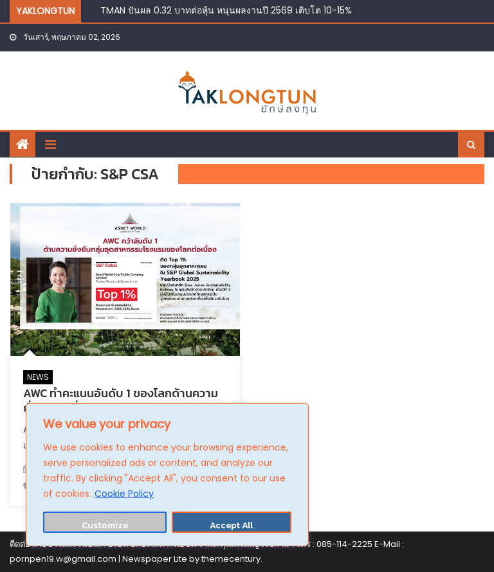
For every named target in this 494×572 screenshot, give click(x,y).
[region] (167, 474)
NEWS (38, 376)
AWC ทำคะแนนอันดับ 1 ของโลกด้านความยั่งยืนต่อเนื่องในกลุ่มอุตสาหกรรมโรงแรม (121, 400)
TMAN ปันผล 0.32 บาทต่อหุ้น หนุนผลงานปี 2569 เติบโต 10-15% (226, 10)
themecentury (231, 559)
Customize (105, 525)
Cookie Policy (124, 493)
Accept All (231, 525)
